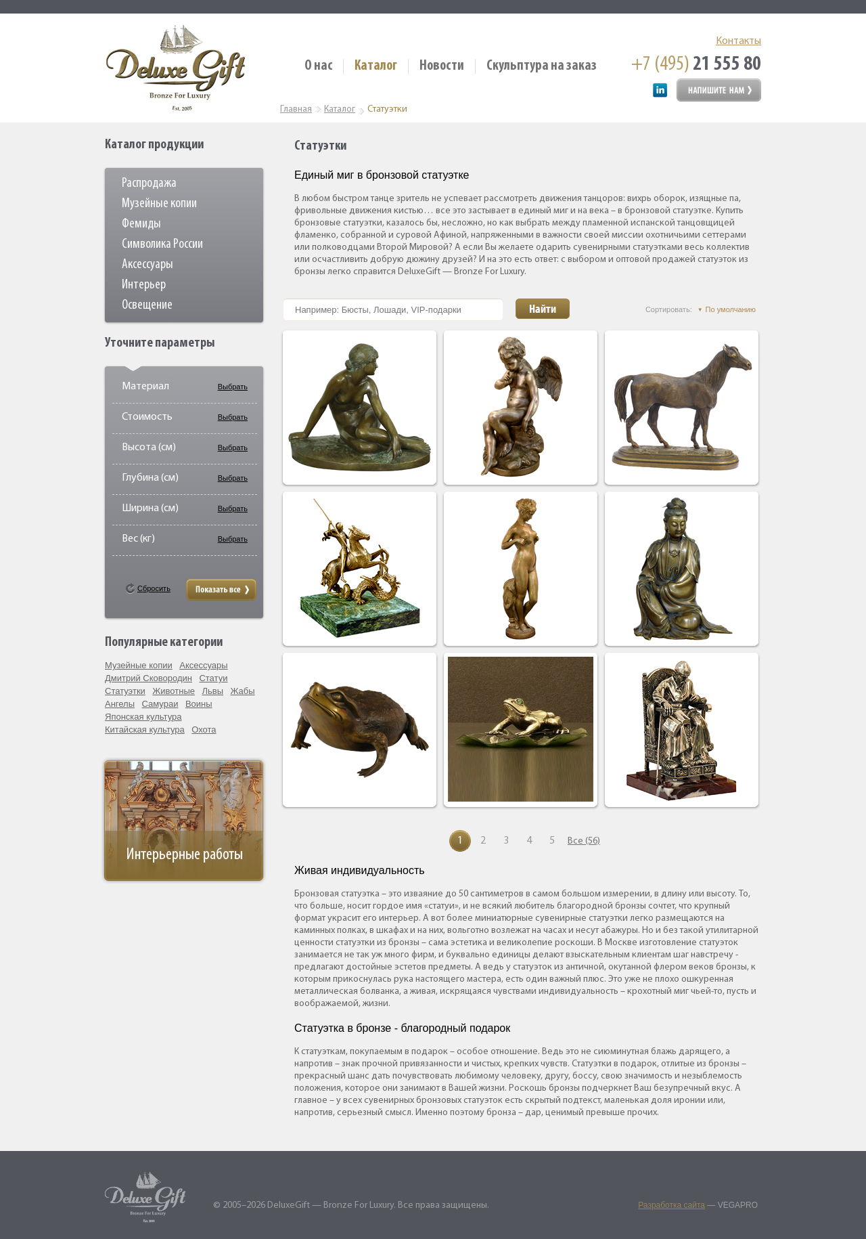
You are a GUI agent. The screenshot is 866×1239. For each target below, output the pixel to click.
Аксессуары (147, 264)
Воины (198, 704)
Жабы (242, 691)
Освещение (147, 305)
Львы (212, 691)
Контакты (738, 41)
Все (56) (578, 841)
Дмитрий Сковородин (148, 678)
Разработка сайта (671, 1205)
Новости (441, 66)
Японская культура (143, 717)
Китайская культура (145, 729)
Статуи (213, 678)
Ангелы (120, 704)
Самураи (160, 704)
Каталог (376, 66)
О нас (318, 66)
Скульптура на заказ (541, 66)
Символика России (162, 244)
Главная (296, 109)
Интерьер (144, 285)
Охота (203, 729)
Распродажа (149, 183)
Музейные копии (159, 204)
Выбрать (233, 387)
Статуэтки (125, 691)
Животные (173, 691)
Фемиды (141, 224)
